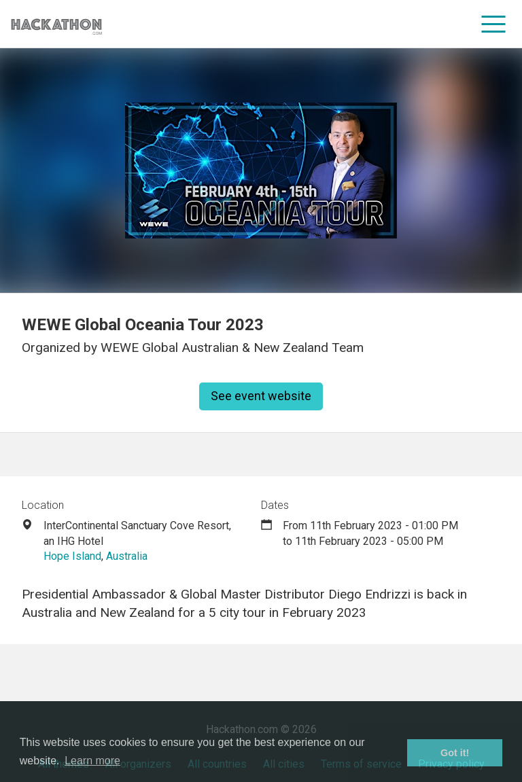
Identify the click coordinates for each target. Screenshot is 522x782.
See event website (261, 396)
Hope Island (72, 556)
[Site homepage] (56, 24)
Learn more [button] (92, 760)
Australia (126, 556)
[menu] (494, 24)
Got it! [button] (454, 752)
